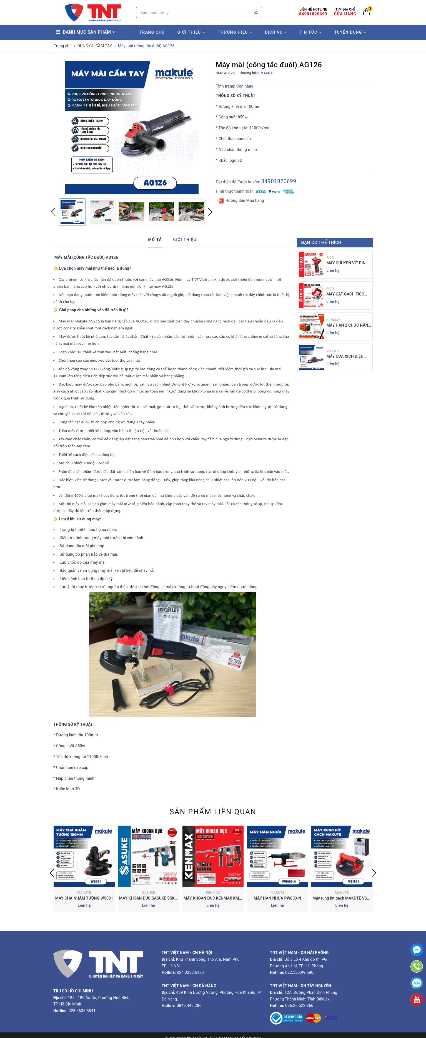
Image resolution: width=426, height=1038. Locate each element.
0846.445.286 (189, 1005)
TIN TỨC (311, 32)
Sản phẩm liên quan (213, 812)
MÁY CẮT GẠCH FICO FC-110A (345, 294)
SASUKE (148, 893)
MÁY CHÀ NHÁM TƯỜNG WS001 (84, 898)
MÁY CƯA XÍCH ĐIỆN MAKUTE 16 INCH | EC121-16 (345, 356)
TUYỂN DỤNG (350, 32)
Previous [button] (53, 212)
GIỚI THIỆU (191, 32)
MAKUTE (333, 351)
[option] (131, 127)
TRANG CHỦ (152, 32)
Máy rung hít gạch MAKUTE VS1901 (344, 898)
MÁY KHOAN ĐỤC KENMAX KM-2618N (218, 898)
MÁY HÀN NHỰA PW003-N (277, 898)
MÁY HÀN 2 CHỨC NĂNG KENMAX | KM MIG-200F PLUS (349, 325)
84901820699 (278, 181)
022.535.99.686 (299, 972)
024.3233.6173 (190, 972)
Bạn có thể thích (321, 242)
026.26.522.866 (299, 1005)
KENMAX (334, 320)
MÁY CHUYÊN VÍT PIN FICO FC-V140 (346, 263)
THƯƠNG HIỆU (235, 32)
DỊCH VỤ (276, 32)
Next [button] (210, 212)
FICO (330, 258)
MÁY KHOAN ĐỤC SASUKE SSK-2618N (153, 898)
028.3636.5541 (82, 1011)
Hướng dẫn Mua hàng (240, 200)
